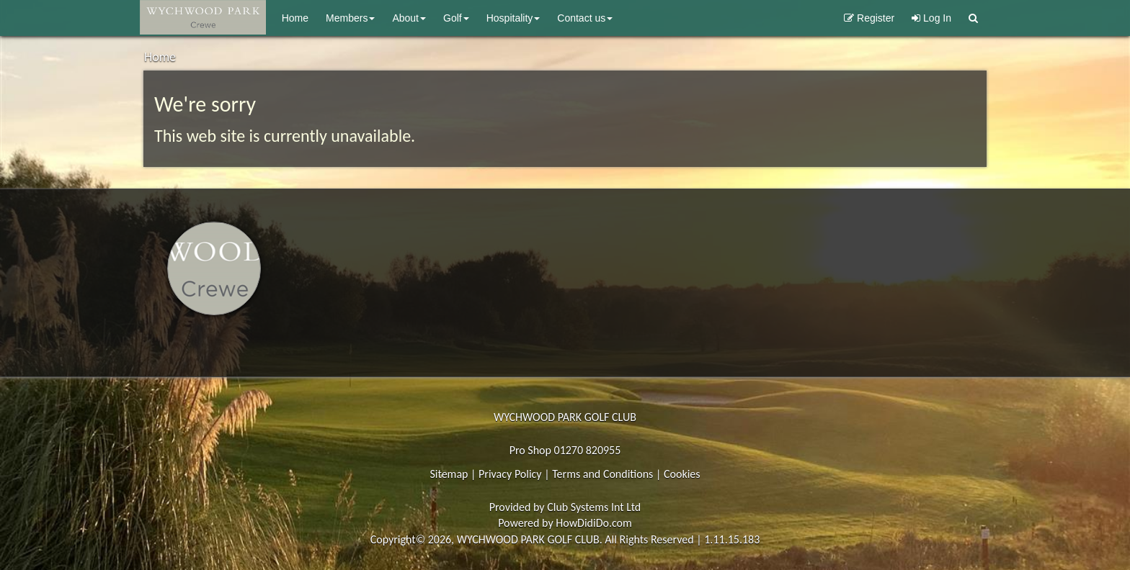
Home (295, 18)
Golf (456, 18)
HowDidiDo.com (594, 523)
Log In (931, 18)
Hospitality (513, 18)
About (409, 18)
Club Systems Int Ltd (594, 507)
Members (350, 18)
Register (869, 18)
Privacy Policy (510, 474)
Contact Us (585, 18)
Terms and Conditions (602, 474)
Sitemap (449, 474)
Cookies (682, 474)
